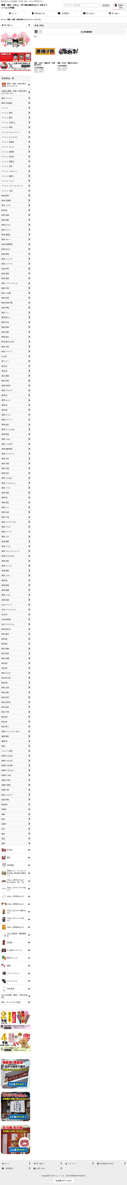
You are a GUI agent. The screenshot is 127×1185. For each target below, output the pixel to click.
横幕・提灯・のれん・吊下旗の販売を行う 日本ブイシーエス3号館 (24, 6)
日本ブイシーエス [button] (64, 1181)
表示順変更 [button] (86, 32)
